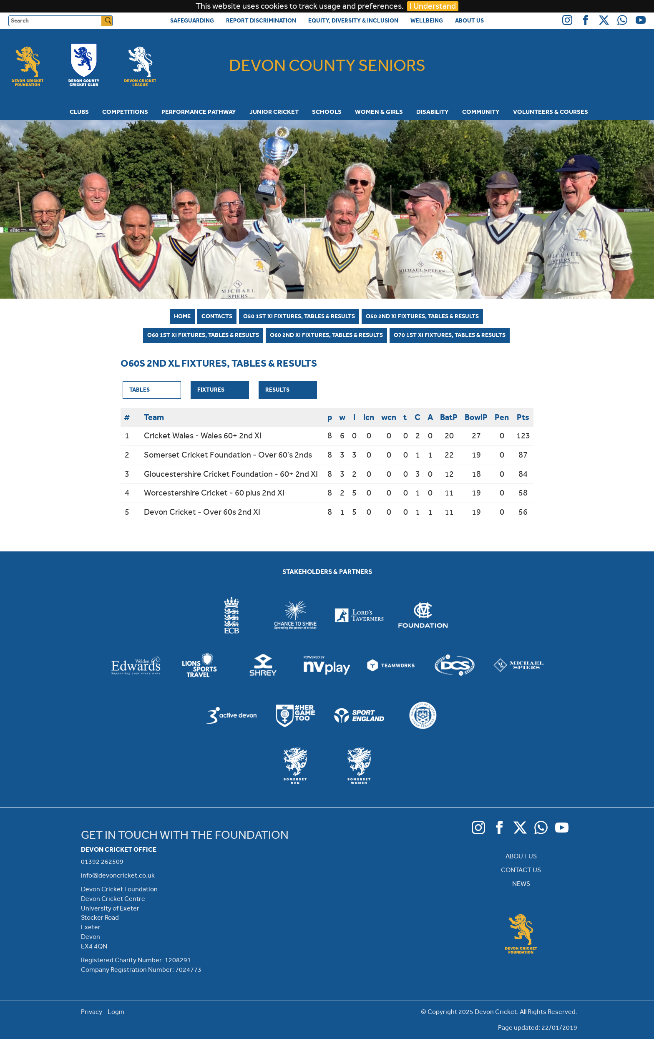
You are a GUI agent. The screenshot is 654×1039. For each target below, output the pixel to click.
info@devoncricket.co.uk (118, 875)
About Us (469, 20)
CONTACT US (521, 870)
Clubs (79, 112)
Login (116, 1012)
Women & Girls (379, 112)
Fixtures (210, 389)
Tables (139, 389)
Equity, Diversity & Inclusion (353, 20)
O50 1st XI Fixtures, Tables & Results (299, 316)
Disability (432, 112)
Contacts (216, 316)
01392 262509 (102, 861)
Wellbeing (426, 20)
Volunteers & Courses (550, 112)
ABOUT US (521, 856)
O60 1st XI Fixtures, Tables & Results (203, 335)
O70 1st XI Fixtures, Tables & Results (450, 335)
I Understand (433, 6)
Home (182, 316)
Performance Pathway (198, 112)
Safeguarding (192, 20)
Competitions (125, 112)
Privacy (91, 1012)
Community (481, 112)
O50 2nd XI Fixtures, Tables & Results (422, 316)
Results (277, 389)
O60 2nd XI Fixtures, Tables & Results (326, 335)
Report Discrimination (261, 20)
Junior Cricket (274, 112)
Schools (327, 112)
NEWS (521, 884)
